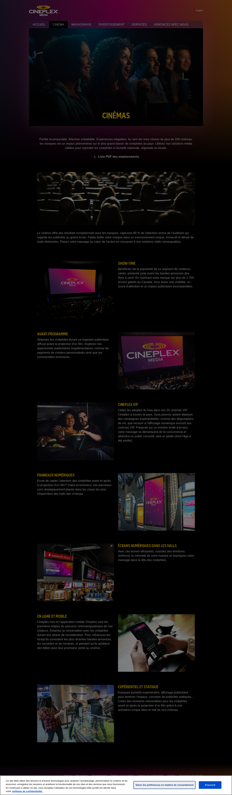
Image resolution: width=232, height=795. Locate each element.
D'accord (210, 785)
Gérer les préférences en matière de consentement (164, 785)
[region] (116, 785)
